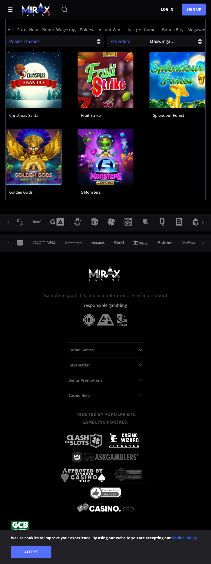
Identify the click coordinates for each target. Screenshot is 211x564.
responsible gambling (105, 305)
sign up (193, 10)
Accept (31, 552)
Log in (167, 10)
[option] (11, 29)
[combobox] (105, 29)
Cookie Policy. (185, 538)
